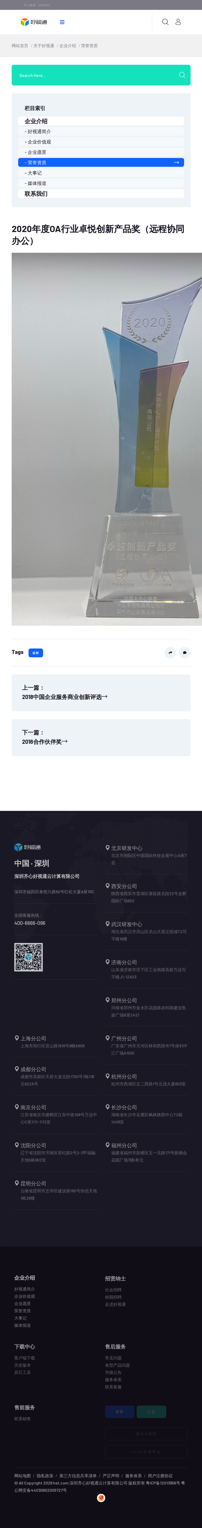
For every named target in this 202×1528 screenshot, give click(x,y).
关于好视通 (43, 45)
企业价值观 (24, 1299)
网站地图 (22, 1475)
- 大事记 (33, 173)
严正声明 (111, 1475)
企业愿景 (22, 1306)
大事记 (20, 1321)
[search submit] (184, 75)
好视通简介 (24, 1292)
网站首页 (20, 45)
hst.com (60, 1482)
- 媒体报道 (35, 183)
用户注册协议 (160, 1475)
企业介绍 (67, 45)
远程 (35, 652)
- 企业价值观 (38, 142)
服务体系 (133, 1475)
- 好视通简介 (38, 131)
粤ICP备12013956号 (163, 1482)
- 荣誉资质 (102, 162)
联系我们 (36, 193)
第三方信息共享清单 (78, 1475)
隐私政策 (45, 1475)
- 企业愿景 (35, 152)
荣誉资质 (89, 45)
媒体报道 (22, 1328)
